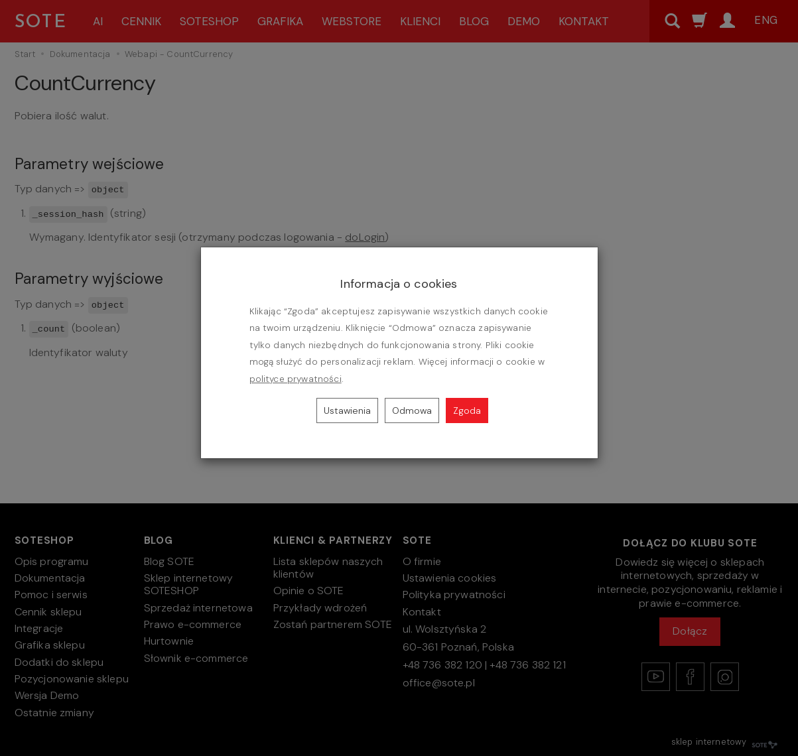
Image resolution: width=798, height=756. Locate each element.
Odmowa (412, 410)
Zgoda (467, 410)
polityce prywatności (295, 379)
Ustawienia (347, 410)
